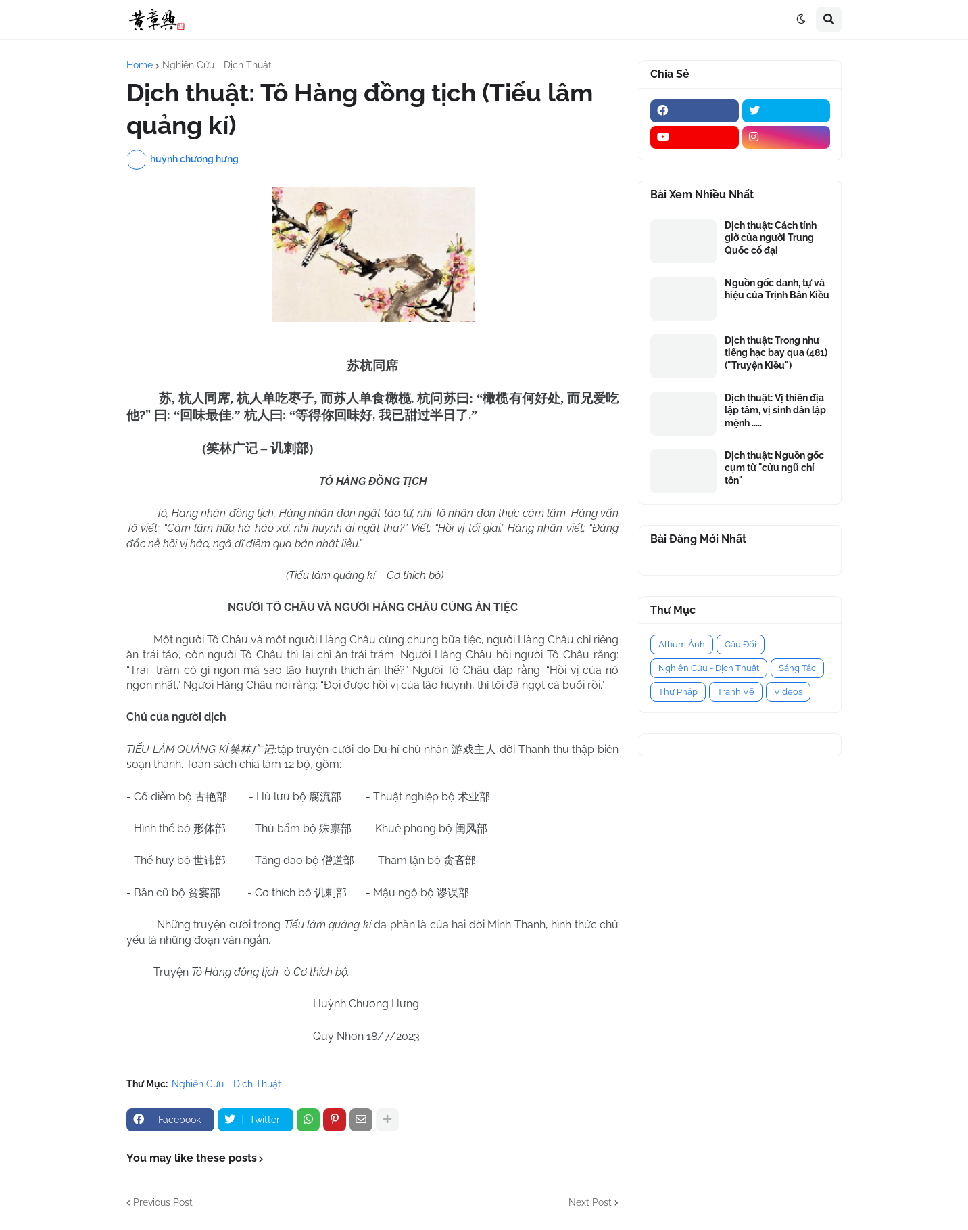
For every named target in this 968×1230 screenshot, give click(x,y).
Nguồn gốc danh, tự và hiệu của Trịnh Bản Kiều (777, 288)
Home (139, 65)
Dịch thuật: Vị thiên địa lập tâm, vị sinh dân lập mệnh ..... (775, 410)
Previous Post (163, 1202)
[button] (801, 19)
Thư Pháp (678, 692)
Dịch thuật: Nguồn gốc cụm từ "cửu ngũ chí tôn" (774, 467)
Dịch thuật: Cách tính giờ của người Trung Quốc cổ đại (771, 237)
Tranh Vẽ (735, 692)
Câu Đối (740, 644)
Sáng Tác (797, 668)
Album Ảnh (681, 644)
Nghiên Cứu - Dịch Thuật (217, 65)
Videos (788, 692)
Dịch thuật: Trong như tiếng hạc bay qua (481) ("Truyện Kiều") (776, 352)
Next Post (590, 1202)
